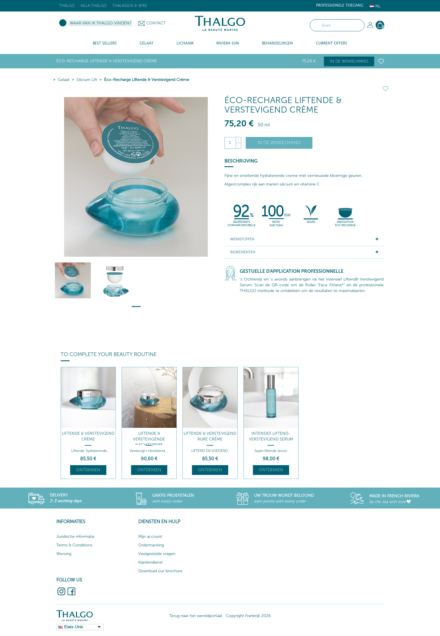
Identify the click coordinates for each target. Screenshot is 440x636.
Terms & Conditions (74, 545)
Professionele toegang (339, 5)
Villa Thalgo (93, 5)
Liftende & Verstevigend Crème (88, 436)
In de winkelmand (349, 61)
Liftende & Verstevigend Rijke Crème (210, 436)
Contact (156, 23)
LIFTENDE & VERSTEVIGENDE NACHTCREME (149, 439)
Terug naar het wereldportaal (195, 615)
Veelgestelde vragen (156, 553)
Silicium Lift (86, 79)
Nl (375, 6)
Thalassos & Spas (129, 5)
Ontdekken (88, 469)
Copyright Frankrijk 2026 (248, 615)
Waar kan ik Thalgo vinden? (100, 23)
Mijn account (150, 536)
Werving (63, 553)
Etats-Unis (73, 627)
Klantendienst (150, 562)
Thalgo (67, 5)
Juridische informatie (75, 536)
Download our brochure (160, 571)
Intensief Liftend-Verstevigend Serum (271, 436)
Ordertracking (151, 545)
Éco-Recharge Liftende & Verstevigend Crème (146, 79)
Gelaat (64, 79)
